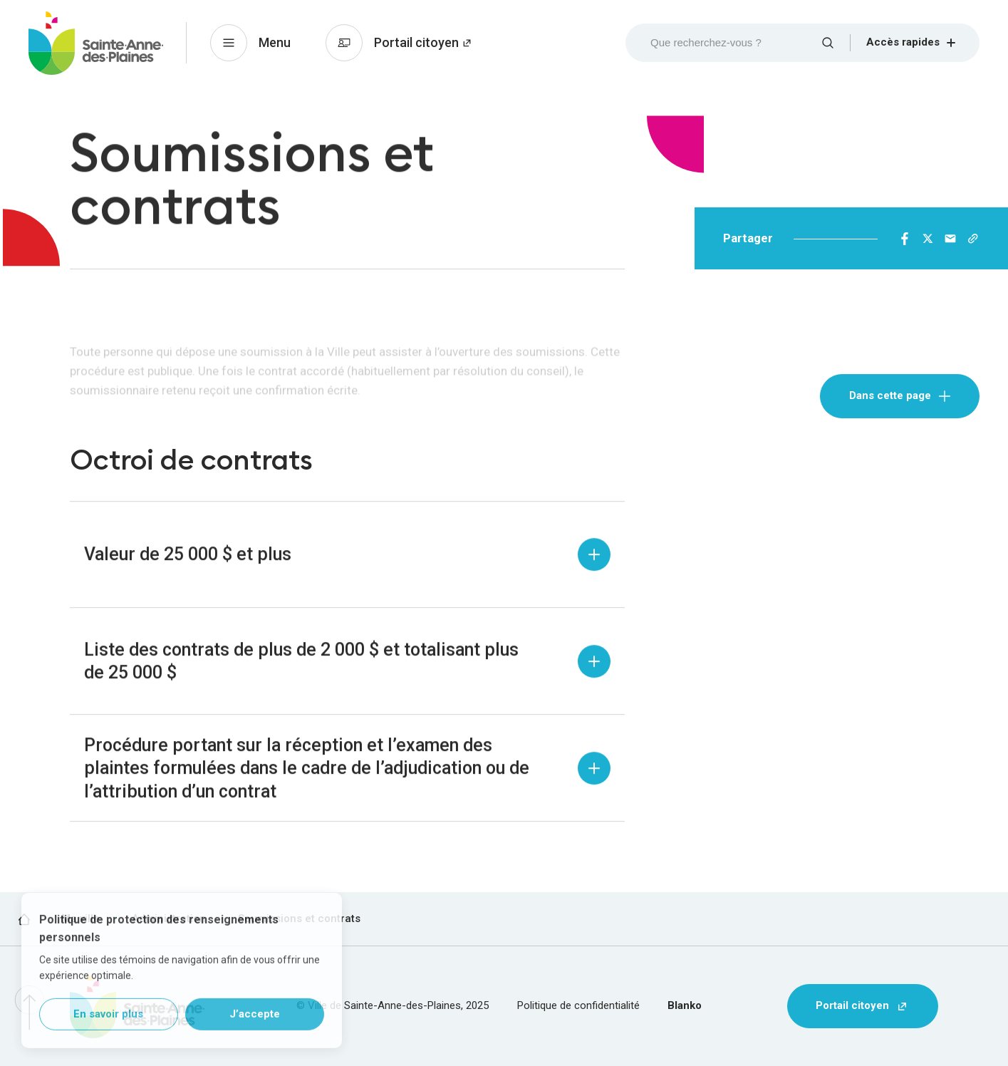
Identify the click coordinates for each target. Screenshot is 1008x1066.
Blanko (684, 1005)
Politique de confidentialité (578, 1005)
